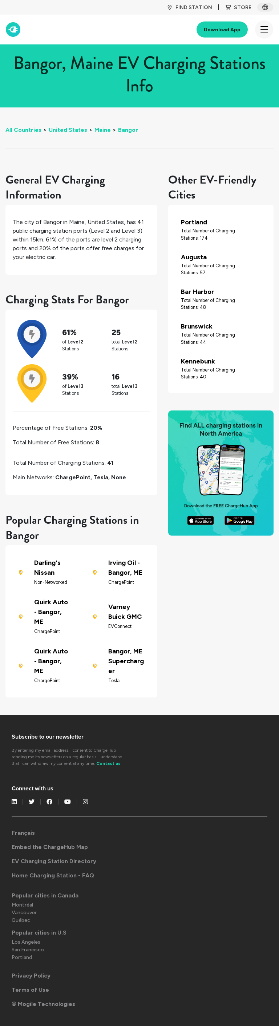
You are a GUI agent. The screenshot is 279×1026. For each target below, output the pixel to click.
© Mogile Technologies (43, 1004)
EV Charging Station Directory (54, 861)
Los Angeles (26, 942)
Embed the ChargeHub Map (50, 847)
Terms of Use (30, 989)
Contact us (108, 763)
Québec (21, 920)
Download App (222, 30)
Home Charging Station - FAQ (53, 875)
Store (238, 7)
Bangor (128, 129)
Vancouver (24, 912)
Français (23, 832)
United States (68, 129)
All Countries (23, 129)
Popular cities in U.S (39, 932)
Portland (22, 957)
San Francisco (28, 950)
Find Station (189, 7)
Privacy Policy (31, 975)
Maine (102, 129)
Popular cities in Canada (45, 895)
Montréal (22, 905)
